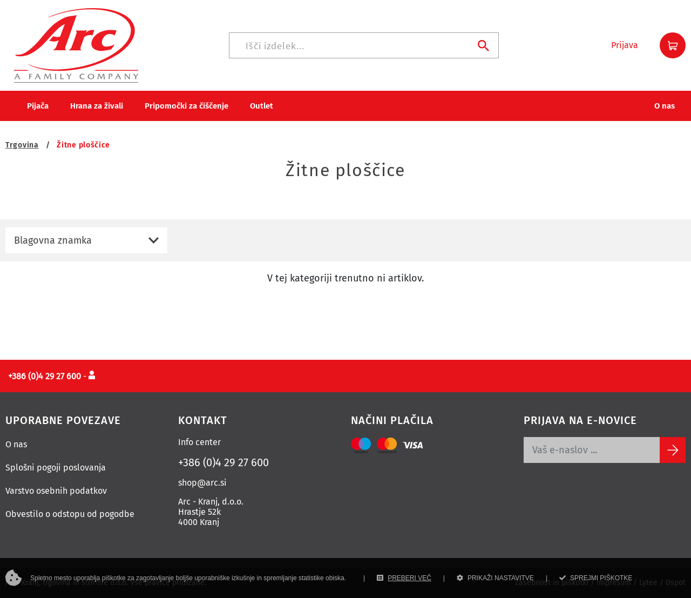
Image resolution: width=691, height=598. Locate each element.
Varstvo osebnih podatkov (56, 491)
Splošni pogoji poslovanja (55, 467)
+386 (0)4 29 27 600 (223, 462)
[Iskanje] (364, 45)
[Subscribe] (673, 450)
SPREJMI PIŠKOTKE (595, 578)
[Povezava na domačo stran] (76, 44)
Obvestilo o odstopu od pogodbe (69, 514)
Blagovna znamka (53, 240)
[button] (624, 45)
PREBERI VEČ (404, 578)
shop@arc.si (202, 483)
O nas (16, 444)
